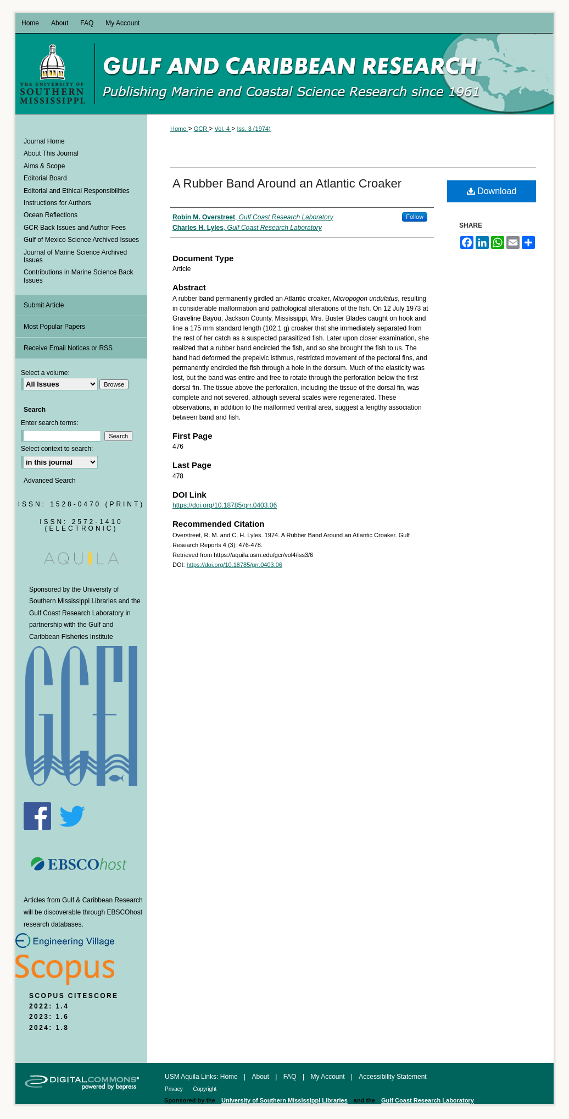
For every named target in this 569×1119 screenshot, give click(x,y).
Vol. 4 (223, 128)
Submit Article (44, 305)
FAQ (290, 1077)
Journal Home (44, 141)
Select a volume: (45, 373)
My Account (328, 1077)
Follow (414, 216)
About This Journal (51, 153)
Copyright (205, 1089)
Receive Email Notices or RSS (68, 348)
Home (179, 128)
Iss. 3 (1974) (254, 128)
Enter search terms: (50, 423)
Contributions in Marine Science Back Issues (78, 276)
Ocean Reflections (50, 215)
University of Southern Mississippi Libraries (284, 1100)
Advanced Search (50, 480)
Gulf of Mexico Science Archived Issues (81, 240)
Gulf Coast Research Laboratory (76, 613)
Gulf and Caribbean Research (324, 73)
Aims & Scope (44, 166)
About (261, 1077)
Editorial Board (45, 178)
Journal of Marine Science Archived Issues (75, 256)
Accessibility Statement (392, 1077)
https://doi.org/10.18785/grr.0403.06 (224, 505)
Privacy (175, 1089)
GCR (201, 128)
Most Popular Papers (54, 326)
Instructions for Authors (57, 203)
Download (492, 191)
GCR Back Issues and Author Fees (75, 227)
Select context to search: (57, 449)
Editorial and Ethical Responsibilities (77, 191)
